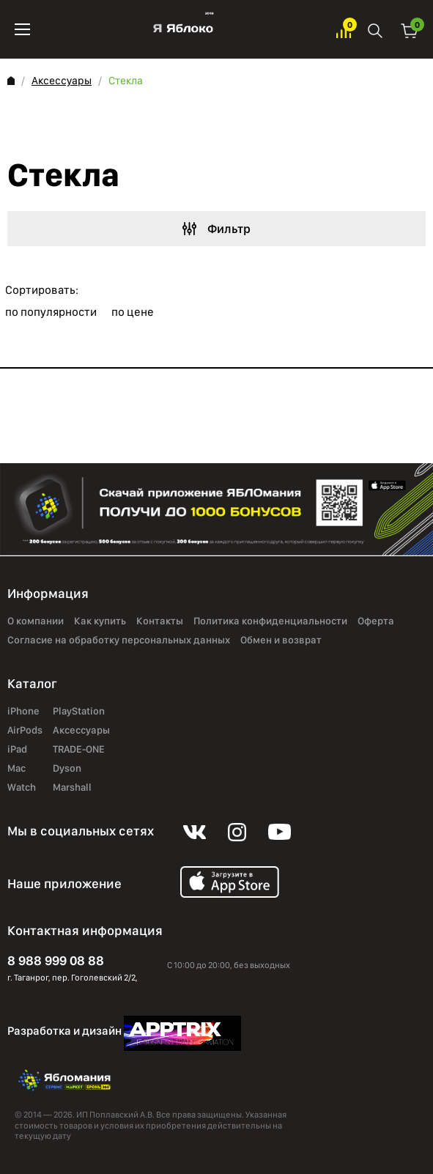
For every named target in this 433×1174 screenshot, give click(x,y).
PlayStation (79, 711)
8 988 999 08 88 (55, 960)
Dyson (67, 769)
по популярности (51, 312)
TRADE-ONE (79, 750)
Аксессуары (62, 80)
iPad (17, 750)
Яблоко (183, 29)
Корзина (409, 29)
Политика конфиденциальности (270, 621)
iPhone (23, 711)
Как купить (100, 621)
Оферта (376, 621)
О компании (35, 621)
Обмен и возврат (281, 640)
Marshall (72, 788)
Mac (16, 769)
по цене (132, 312)
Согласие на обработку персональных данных (118, 640)
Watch (21, 788)
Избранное (343, 29)
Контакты (159, 621)
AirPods (24, 730)
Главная (11, 80)
